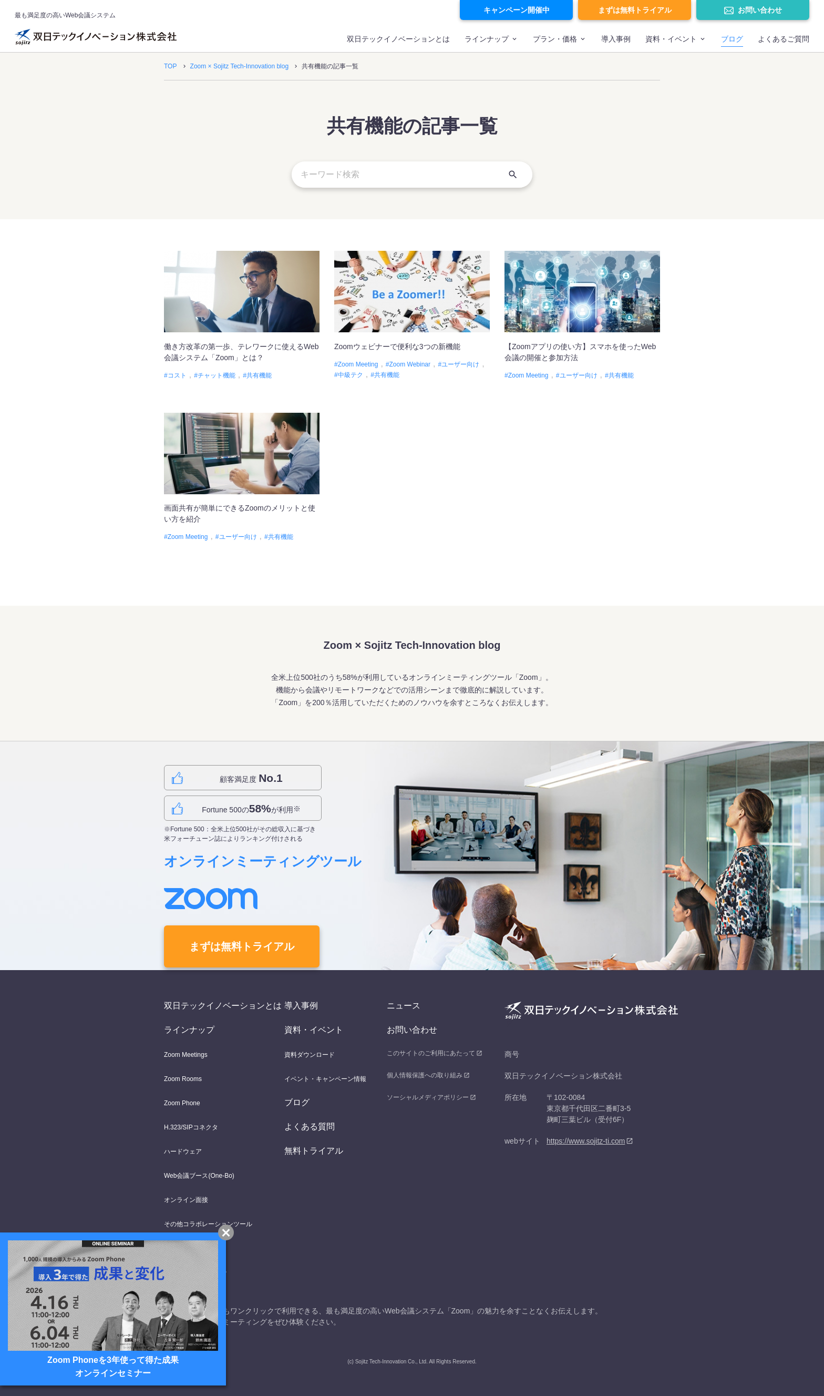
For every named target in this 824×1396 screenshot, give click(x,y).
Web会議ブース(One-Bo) (199, 1175)
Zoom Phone (182, 1103)
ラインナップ (487, 39)
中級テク (350, 375)
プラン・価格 (555, 39)
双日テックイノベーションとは (398, 39)
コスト (177, 375)
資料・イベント (313, 1029)
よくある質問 (309, 1126)
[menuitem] (398, 43)
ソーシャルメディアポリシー (428, 1097)
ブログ (732, 39)
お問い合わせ (760, 10)
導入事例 (616, 39)
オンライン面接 (186, 1200)
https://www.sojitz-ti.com (586, 1141)
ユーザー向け (460, 364)
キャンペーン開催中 (516, 10)
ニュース (403, 1005)
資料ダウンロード (309, 1054)
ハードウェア (183, 1151)
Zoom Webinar (409, 364)
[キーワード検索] (412, 174)
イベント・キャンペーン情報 (325, 1079)
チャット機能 (216, 375)
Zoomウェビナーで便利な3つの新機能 (401, 346)
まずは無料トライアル (635, 10)
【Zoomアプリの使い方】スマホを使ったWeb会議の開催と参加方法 (580, 352)
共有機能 (259, 375)
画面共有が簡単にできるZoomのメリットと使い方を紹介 (239, 513)
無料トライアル (313, 1150)
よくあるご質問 (783, 39)
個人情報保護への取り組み (424, 1075)
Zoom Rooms (183, 1079)
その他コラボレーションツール (208, 1224)
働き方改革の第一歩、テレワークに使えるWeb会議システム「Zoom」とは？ (241, 352)
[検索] (512, 174)
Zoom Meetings (186, 1054)
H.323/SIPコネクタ (191, 1127)
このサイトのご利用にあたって (431, 1053)
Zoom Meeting (358, 364)
